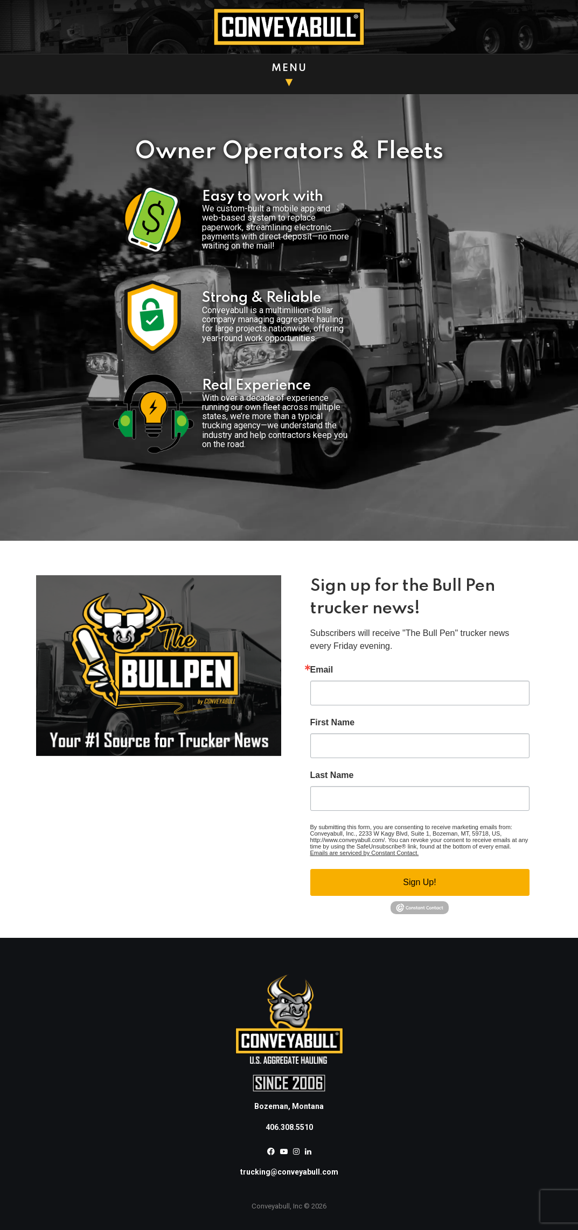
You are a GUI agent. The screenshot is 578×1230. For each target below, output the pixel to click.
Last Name (332, 775)
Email (321, 670)
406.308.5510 (289, 1127)
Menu (289, 68)
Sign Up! (419, 882)
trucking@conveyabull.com (289, 1172)
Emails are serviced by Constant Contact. (364, 853)
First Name (332, 722)
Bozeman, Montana (289, 1106)
